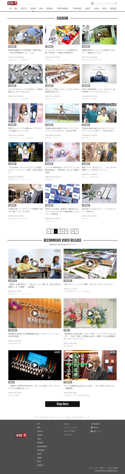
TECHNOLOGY (77, 8)
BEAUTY (88, 8)
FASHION (33, 8)
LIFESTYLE (24, 8)
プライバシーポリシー (71, 427)
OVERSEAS (113, 8)
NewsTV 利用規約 (70, 431)
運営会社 (67, 424)
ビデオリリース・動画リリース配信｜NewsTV (103, 468)
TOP (10, 8)
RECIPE (104, 8)
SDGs (15, 8)
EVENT (41, 8)
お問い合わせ (68, 435)
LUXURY (96, 8)
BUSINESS (49, 8)
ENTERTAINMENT (62, 8)
